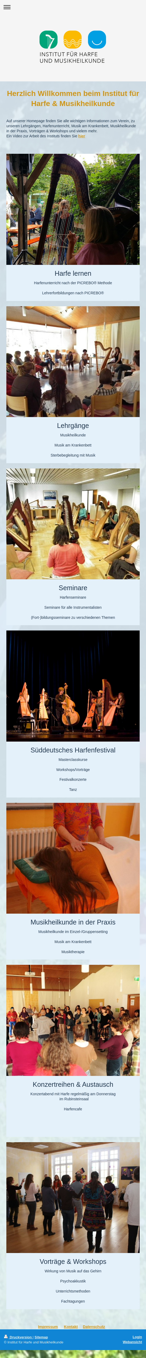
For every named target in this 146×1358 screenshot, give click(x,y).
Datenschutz (94, 1327)
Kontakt (71, 1327)
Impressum (48, 1327)
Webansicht (132, 1342)
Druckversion (18, 1337)
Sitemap (41, 1337)
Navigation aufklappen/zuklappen (73, 7)
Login (137, 1337)
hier (81, 136)
